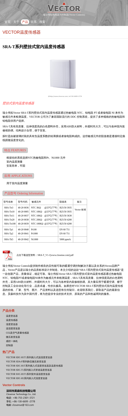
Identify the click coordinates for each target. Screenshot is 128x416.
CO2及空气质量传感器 (17, 333)
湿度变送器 (12, 324)
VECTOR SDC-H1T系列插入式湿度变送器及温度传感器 (34, 366)
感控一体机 (12, 341)
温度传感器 (12, 320)
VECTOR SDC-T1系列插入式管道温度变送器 (29, 370)
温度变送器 (12, 316)
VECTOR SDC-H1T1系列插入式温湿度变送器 (29, 357)
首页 (8, 22)
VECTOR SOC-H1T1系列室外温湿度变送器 (28, 374)
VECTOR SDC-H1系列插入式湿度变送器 (26, 378)
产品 (25, 22)
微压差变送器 (13, 337)
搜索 (42, 22)
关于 (16, 22)
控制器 (9, 345)
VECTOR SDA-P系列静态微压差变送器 (26, 361)
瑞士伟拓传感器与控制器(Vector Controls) (64, 13)
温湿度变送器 (13, 328)
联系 (34, 22)
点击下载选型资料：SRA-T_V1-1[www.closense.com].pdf (45, 255)
